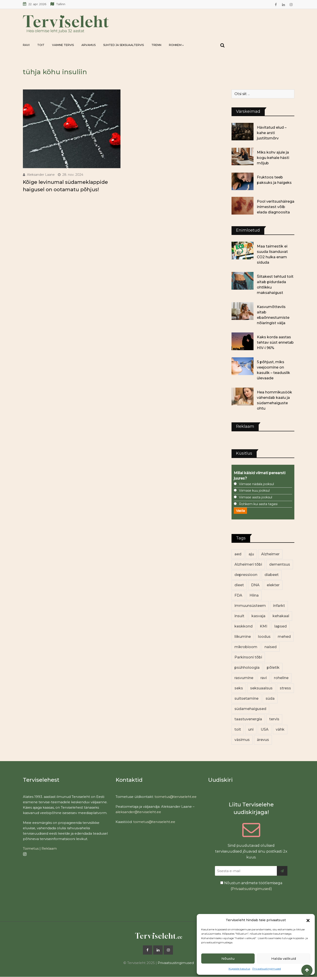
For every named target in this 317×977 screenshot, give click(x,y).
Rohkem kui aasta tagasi (258, 504)
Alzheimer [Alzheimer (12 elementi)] (270, 554)
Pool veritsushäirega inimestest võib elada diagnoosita (275, 206)
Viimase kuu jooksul (254, 490)
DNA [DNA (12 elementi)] (255, 585)
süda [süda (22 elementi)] (270, 698)
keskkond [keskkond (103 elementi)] (243, 626)
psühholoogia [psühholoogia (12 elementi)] (247, 667)
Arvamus (88, 45)
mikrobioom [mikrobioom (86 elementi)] (245, 647)
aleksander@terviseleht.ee (138, 812)
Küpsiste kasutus (239, 968)
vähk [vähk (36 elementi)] (280, 729)
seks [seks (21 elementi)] (238, 688)
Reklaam (49, 848)
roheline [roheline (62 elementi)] (281, 678)
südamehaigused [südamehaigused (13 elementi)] (250, 709)
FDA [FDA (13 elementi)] (238, 595)
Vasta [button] (240, 511)
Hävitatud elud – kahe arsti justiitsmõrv (271, 132)
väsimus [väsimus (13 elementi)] (242, 740)
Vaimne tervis (63, 45)
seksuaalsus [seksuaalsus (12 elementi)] (261, 688)
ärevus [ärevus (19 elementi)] (263, 740)
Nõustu (228, 958)
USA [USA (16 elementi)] (265, 729)
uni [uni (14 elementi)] (251, 729)
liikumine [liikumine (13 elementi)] (242, 636)
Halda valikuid (283, 958)
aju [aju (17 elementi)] (251, 554)
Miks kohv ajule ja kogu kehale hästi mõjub (273, 157)
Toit (40, 45)
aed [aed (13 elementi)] (237, 554)
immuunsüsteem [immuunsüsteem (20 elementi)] (250, 606)
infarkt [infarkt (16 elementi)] (279, 606)
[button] (308, 920)
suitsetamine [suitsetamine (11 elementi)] (246, 698)
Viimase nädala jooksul (256, 484)
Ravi (26, 45)
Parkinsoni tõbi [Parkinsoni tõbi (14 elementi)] (248, 657)
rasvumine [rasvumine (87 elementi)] (243, 678)
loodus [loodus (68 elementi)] (264, 636)
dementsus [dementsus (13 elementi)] (279, 564)
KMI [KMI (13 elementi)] (263, 626)
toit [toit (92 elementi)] (237, 729)
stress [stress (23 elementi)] (285, 688)
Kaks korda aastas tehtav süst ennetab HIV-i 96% (275, 342)
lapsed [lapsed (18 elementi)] (280, 626)
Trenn (156, 45)
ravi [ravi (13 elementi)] (263, 678)
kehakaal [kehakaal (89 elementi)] (281, 616)
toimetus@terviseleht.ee (176, 797)
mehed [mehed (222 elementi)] (284, 636)
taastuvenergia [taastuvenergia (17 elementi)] (248, 719)
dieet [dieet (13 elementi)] (239, 585)
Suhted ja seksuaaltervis (123, 45)
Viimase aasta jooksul (255, 497)
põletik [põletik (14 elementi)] (273, 667)
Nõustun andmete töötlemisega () (251, 886)
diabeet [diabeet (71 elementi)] (272, 575)
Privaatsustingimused (266, 968)
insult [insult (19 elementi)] (239, 616)
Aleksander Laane (41, 175)
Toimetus (31, 848)
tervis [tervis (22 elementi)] (274, 719)
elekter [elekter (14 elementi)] (273, 585)
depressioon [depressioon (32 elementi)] (245, 575)
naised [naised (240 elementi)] (271, 647)
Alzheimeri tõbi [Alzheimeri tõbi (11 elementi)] (248, 564)
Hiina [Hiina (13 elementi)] (254, 595)
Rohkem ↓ (176, 45)
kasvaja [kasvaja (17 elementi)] (258, 616)
